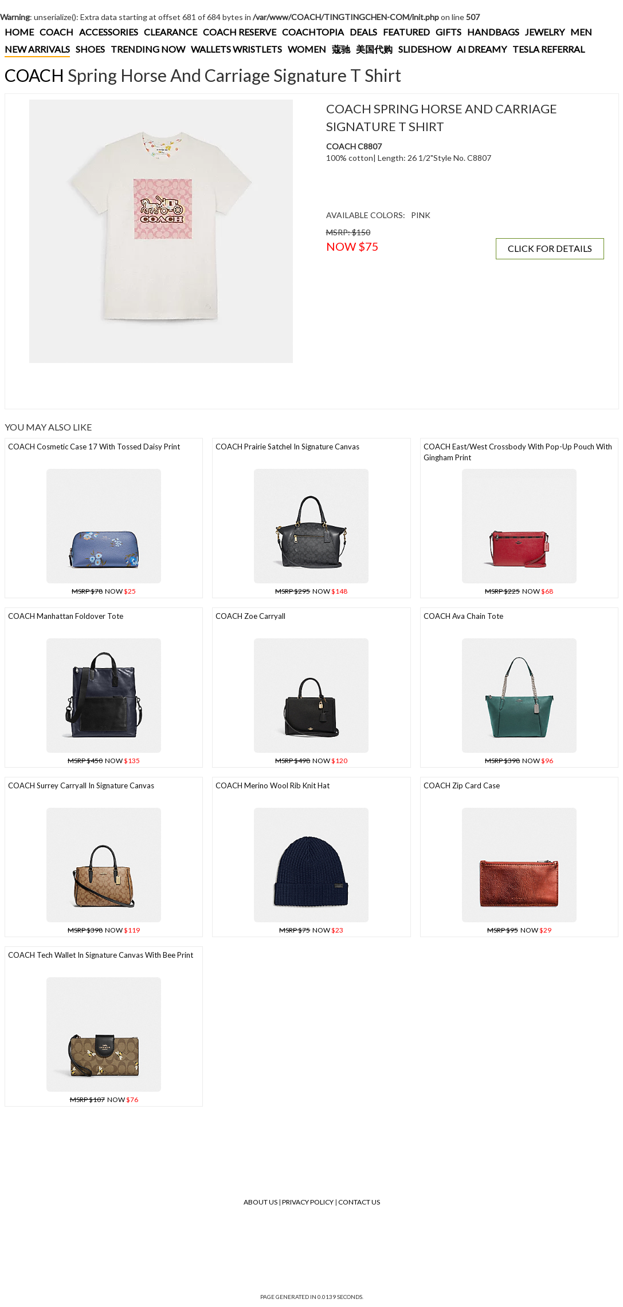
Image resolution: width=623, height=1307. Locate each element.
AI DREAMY (482, 49)
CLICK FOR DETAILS (550, 248)
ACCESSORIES (108, 31)
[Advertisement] (161, 386)
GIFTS (448, 31)
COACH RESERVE (239, 31)
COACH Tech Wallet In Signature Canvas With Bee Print (100, 954)
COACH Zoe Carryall (250, 616)
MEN (581, 31)
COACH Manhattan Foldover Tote (65, 616)
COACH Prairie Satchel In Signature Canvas (287, 446)
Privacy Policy (308, 1202)
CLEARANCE (170, 31)
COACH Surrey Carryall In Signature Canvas (81, 785)
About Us (260, 1202)
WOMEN (307, 49)
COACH (56, 31)
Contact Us (359, 1202)
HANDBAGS (493, 31)
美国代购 (374, 49)
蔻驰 (341, 49)
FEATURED (406, 31)
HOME (19, 31)
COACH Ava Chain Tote (463, 616)
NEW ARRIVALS (37, 49)
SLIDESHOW (424, 49)
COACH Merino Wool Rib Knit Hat (272, 785)
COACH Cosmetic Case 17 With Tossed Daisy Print (94, 446)
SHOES (90, 49)
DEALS (363, 31)
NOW (104, 591)
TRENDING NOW (148, 49)
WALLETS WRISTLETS (236, 49)
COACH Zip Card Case (462, 785)
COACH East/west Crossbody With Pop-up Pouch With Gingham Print (518, 452)
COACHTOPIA (313, 31)
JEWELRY (545, 31)
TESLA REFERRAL (548, 49)
